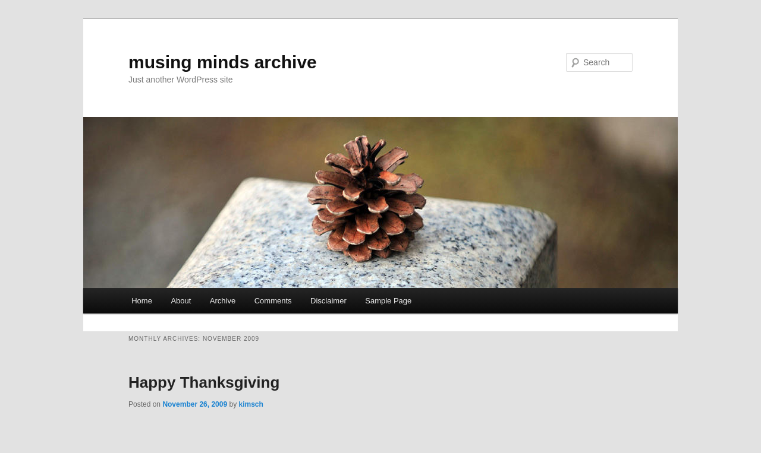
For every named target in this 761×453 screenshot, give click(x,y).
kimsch (250, 404)
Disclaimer (328, 300)
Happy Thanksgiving (203, 382)
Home (141, 300)
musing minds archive (222, 62)
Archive (222, 300)
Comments (273, 300)
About (181, 300)
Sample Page (388, 300)
